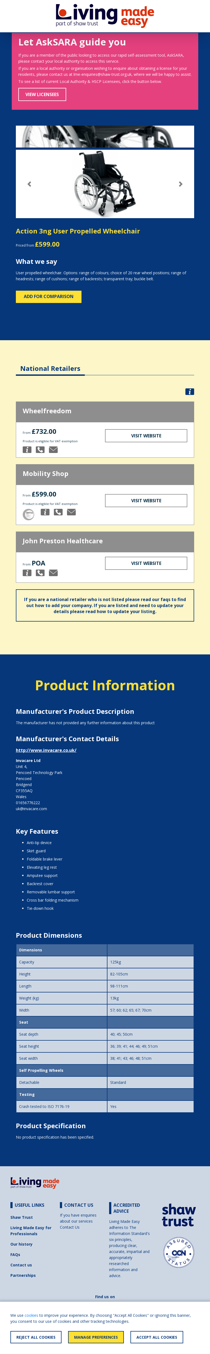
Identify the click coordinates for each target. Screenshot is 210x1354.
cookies (31, 1315)
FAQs (15, 1254)
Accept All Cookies (156, 1337)
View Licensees (42, 94)
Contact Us (70, 1227)
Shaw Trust (21, 1217)
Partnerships (23, 1275)
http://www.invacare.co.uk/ (46, 750)
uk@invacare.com (31, 808)
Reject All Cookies (36, 1337)
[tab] (50, 364)
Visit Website (146, 436)
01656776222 (28, 802)
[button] (29, 184)
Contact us (21, 1265)
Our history (21, 1244)
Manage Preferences (96, 1337)
